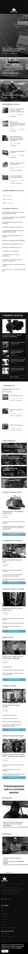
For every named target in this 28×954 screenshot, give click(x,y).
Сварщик (3, 922)
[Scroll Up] (9, 872)
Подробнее (7, 450)
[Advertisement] (14, 295)
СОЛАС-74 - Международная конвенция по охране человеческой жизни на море (17, 110)
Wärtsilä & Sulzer (7, 47)
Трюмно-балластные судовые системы (12, 721)
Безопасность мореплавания (8, 927)
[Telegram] (7, 199)
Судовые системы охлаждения (10, 718)
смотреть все (14, 377)
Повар (2, 924)
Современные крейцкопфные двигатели (12, 244)
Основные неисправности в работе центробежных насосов (17, 352)
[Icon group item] (2, 899)
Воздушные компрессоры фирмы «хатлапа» (13, 670)
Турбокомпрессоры (7, 666)
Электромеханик (5, 916)
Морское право (5, 919)
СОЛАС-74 (13, 114)
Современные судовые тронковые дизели (12, 227)
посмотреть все (14, 631)
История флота (5, 933)
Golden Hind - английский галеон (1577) (11, 247)
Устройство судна (8, 70)
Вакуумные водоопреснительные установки (13, 623)
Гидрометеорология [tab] (7, 391)
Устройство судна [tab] (6, 389)
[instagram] (8, 203)
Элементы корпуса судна (10, 73)
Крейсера (3, 939)
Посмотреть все (14, 534)
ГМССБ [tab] (13, 389)
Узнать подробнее (16, 948)
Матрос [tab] (18, 389)
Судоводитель (4, 913)
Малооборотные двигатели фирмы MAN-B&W (13, 240)
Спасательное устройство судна (12, 95)
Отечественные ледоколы (7, 936)
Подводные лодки (5, 942)
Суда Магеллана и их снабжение (10, 251)
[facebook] (7, 196)
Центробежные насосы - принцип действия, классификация (11, 335)
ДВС (2, 907)
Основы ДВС (13, 155)
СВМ (2, 910)
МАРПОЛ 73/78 (14, 129)
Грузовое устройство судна (16, 425)
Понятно (5, 951)
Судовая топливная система (9, 715)
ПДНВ (11, 143)
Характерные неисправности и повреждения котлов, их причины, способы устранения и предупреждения (13, 528)
